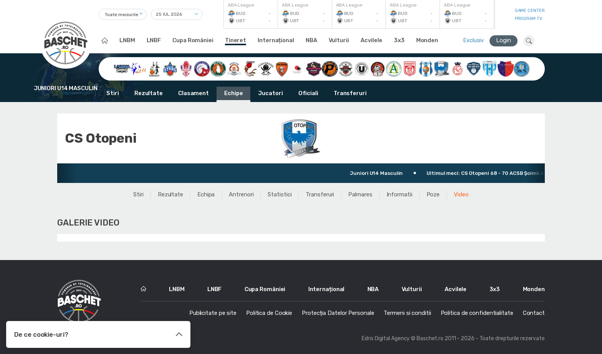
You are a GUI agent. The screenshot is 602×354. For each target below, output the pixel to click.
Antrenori (241, 194)
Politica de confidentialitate (477, 313)
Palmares (360, 194)
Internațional (276, 40)
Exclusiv (473, 40)
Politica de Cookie (269, 313)
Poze (433, 194)
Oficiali (308, 93)
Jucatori (270, 93)
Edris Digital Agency (386, 338)
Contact (534, 313)
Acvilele (371, 40)
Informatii (399, 194)
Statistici (279, 194)
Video (461, 194)
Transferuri (350, 93)
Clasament (193, 93)
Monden (427, 40)
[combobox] (123, 14)
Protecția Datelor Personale (338, 313)
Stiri (112, 93)
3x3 (399, 40)
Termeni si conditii (407, 313)
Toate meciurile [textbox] (121, 14)
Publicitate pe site (213, 313)
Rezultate (148, 93)
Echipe (233, 93)
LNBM (127, 40)
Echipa (206, 194)
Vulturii (339, 40)
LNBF (154, 40)
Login (503, 40)
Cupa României (192, 40)
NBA (311, 40)
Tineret (235, 40)
